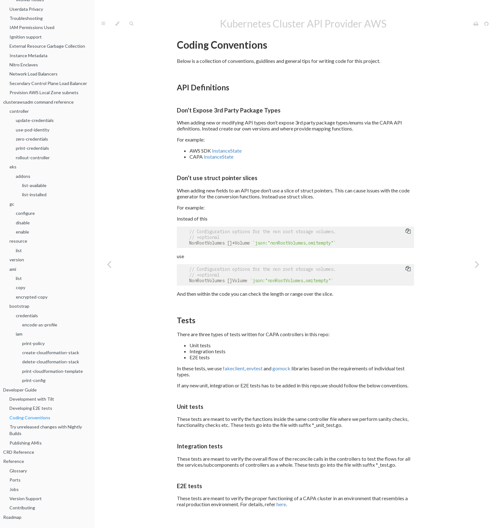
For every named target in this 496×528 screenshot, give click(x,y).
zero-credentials (32, 139)
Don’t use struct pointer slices (217, 177)
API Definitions (203, 87)
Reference (13, 461)
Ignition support (25, 36)
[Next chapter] (477, 264)
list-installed (34, 194)
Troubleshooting (26, 18)
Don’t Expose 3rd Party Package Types (229, 110)
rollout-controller (33, 157)
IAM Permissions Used (31, 27)
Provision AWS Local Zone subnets (43, 92)
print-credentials (32, 148)
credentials (27, 315)
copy (20, 287)
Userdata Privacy (26, 9)
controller (19, 111)
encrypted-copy (31, 297)
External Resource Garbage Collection (47, 46)
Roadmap (12, 517)
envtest (254, 368)
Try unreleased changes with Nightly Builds (45, 430)
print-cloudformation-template (52, 371)
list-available (34, 185)
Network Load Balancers (33, 73)
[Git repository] (486, 24)
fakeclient (234, 368)
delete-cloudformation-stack (50, 361)
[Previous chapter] (109, 264)
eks (12, 166)
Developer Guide (20, 389)
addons (23, 176)
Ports (15, 479)
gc (11, 204)
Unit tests (190, 406)
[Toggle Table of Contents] (103, 24)
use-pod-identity (32, 129)
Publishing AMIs (25, 443)
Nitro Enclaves (23, 64)
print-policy (33, 343)
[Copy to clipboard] (408, 231)
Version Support (25, 498)
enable (22, 231)
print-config (34, 380)
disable (23, 222)
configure (25, 213)
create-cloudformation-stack (50, 352)
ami (12, 269)
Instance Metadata (28, 55)
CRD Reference (18, 452)
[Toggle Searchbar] (131, 24)
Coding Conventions (29, 417)
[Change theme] (117, 24)
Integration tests (200, 446)
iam (19, 334)
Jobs (14, 489)
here (281, 504)
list (19, 250)
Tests (186, 320)
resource (18, 241)
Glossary (18, 470)
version (16, 259)
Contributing (22, 507)
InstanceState (227, 151)
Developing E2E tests (30, 408)
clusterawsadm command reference (38, 102)
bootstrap (19, 306)
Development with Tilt (31, 399)
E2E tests (189, 485)
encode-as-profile (39, 324)
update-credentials (35, 120)
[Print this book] (476, 24)
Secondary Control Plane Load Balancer (48, 83)
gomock (281, 368)
